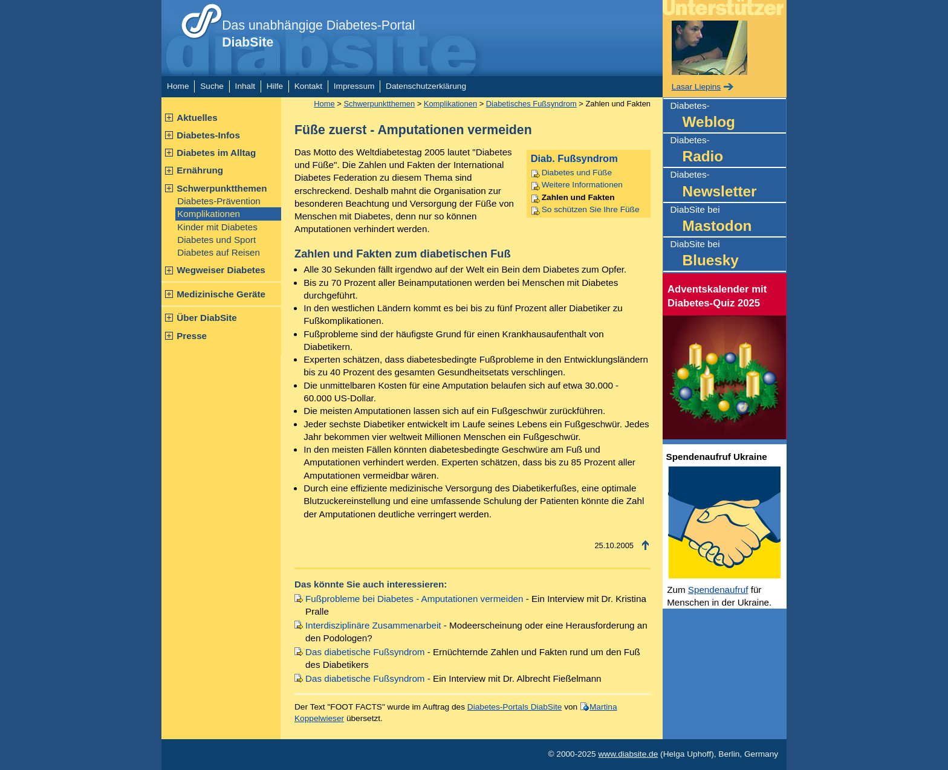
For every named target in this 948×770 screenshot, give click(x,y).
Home (178, 86)
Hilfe (275, 86)
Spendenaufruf (718, 589)
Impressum (354, 86)
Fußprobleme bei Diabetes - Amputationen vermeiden (414, 599)
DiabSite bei (728, 220)
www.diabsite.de (628, 754)
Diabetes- (728, 116)
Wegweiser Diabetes (221, 270)
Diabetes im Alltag (216, 152)
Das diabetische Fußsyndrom (365, 652)
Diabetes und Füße (577, 172)
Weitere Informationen (582, 184)
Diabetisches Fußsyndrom (531, 103)
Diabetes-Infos (208, 135)
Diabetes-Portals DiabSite (514, 706)
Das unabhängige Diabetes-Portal (318, 34)
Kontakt (308, 86)
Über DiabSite (207, 317)
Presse (192, 336)
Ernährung (200, 170)
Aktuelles (197, 117)
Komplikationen (208, 214)
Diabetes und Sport (216, 240)
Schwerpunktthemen (222, 188)
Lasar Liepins (696, 86)
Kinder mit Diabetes (217, 227)
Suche (212, 86)
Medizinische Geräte (221, 294)
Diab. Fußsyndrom (574, 158)
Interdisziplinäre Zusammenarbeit (373, 625)
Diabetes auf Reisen (218, 252)
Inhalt (245, 86)
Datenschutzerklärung (426, 86)
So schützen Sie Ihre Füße (591, 209)
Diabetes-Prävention (219, 201)
